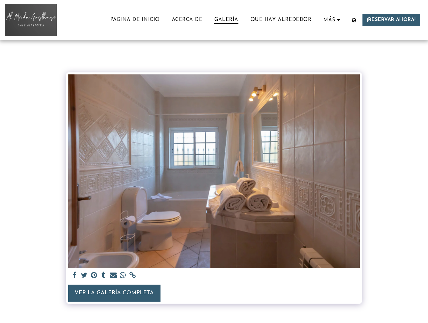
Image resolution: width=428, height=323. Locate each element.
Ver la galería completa (114, 293)
